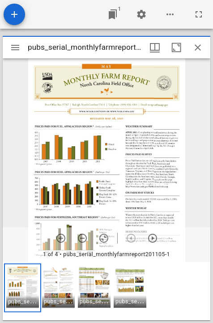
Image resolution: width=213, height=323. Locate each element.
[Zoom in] (61, 238)
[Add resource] (14, 14)
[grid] (106, 291)
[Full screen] (198, 14)
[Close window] (198, 47)
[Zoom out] (82, 238)
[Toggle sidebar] (15, 47)
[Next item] (152, 238)
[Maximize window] (176, 47)
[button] (22, 288)
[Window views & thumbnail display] (155, 47)
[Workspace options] (170, 14)
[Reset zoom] (104, 238)
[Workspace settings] (141, 14)
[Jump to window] (113, 14)
